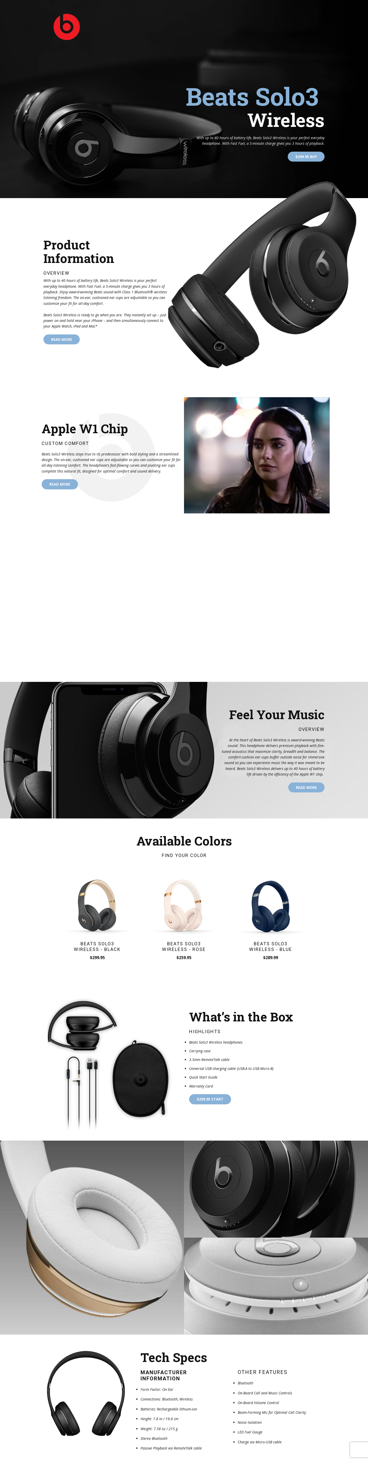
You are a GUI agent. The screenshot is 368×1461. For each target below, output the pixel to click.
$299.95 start (210, 1099)
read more (61, 339)
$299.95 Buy (306, 156)
